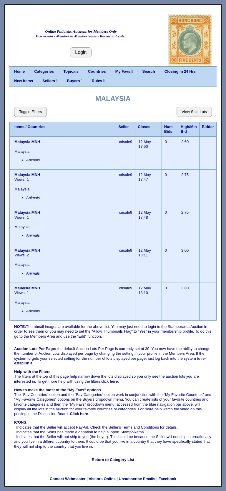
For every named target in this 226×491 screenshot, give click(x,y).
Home (19, 71)
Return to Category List (113, 459)
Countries (97, 71)
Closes (144, 127)
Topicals (71, 71)
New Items (23, 81)
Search (148, 71)
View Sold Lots (194, 112)
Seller (123, 127)
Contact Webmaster (68, 479)
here (114, 381)
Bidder (208, 127)
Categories (44, 71)
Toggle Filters (30, 112)
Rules (98, 81)
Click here (79, 414)
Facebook (167, 479)
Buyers (74, 81)
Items (19, 127)
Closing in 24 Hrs (180, 71)
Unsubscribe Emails (137, 479)
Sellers (49, 81)
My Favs (124, 71)
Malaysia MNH (27, 142)
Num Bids (168, 129)
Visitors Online (102, 479)
